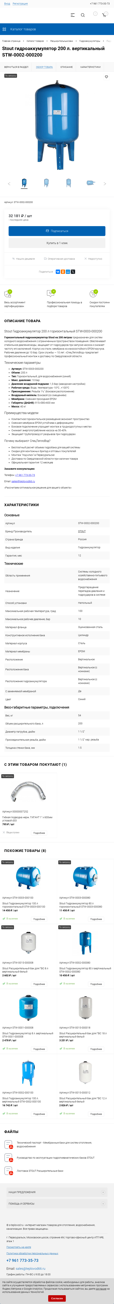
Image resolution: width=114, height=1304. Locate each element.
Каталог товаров (19, 29)
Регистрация (20, 3)
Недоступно (93, 259)
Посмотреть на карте (18, 1247)
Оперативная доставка (59, 259)
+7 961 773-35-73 (25, 475)
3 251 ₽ (85, 1042)
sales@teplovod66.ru (23, 481)
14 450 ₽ (28, 912)
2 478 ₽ (28, 1042)
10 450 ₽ (85, 977)
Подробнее (39, 833)
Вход (7, 3)
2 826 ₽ (85, 1107)
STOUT (82, 531)
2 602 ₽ (28, 977)
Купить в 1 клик (57, 243)
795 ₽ (28, 826)
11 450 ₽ (85, 912)
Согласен (57, 1298)
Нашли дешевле (23, 259)
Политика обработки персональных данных (32, 1253)
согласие (101, 1288)
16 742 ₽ (28, 1107)
